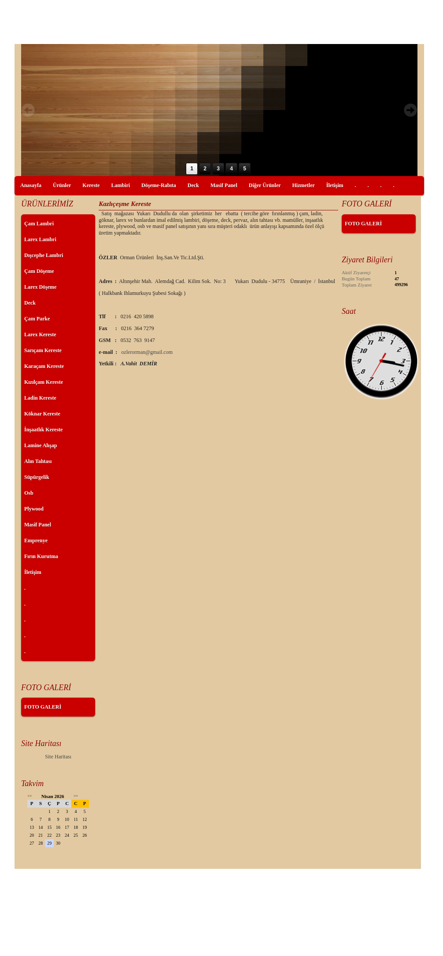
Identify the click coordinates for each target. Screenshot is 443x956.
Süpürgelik (36, 477)
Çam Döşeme (39, 271)
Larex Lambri (40, 239)
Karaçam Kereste (44, 366)
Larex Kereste (40, 334)
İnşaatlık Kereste (43, 430)
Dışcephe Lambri (43, 255)
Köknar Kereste (42, 414)
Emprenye (36, 540)
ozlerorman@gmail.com (147, 352)
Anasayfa (30, 185)
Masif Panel (223, 185)
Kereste (91, 185)
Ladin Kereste (40, 398)
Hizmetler (303, 185)
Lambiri (120, 185)
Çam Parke (37, 319)
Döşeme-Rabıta (158, 185)
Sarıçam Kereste (43, 350)
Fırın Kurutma (41, 556)
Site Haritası (58, 757)
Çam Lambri (39, 224)
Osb (28, 493)
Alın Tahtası (38, 461)
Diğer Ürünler (265, 185)
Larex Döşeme (40, 287)
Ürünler (62, 185)
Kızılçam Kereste (43, 382)
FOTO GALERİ (42, 707)
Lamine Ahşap (40, 445)
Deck (193, 185)
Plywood (34, 509)
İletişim (334, 185)
